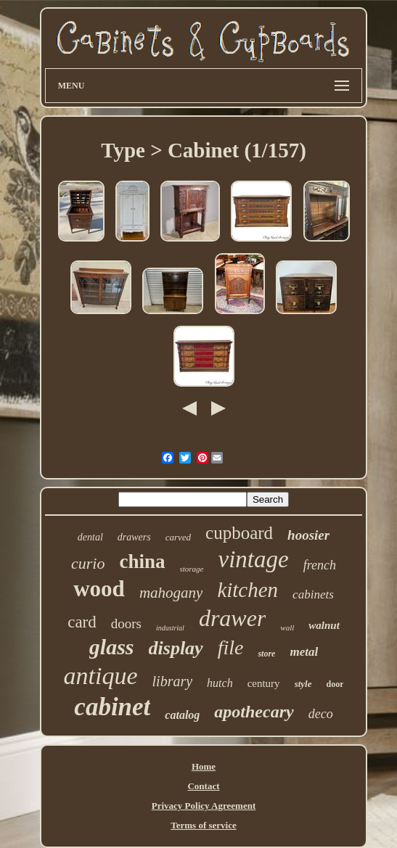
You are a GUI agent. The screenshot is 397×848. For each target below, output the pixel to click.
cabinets (313, 594)
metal (304, 652)
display (176, 648)
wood (99, 588)
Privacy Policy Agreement (203, 805)
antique (101, 675)
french (319, 565)
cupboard (239, 533)
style (303, 683)
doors (126, 623)
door (334, 684)
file (231, 647)
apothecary (253, 711)
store (266, 654)
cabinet (112, 707)
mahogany (171, 592)
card (82, 622)
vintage (253, 559)
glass (111, 647)
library (172, 681)
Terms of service (204, 825)
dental (90, 537)
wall (287, 627)
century (263, 683)
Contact (203, 786)
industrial (170, 628)
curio (88, 563)
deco (320, 714)
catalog (182, 715)
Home (204, 766)
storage (192, 568)
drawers (134, 537)
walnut (324, 625)
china (142, 561)
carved (178, 537)
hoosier (308, 535)
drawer (232, 618)
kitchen (247, 589)
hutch (220, 683)
